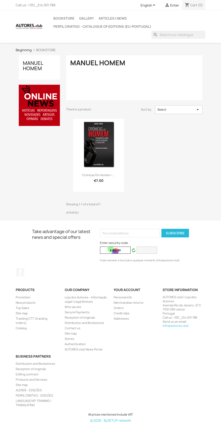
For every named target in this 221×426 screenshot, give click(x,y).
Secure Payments (77, 312)
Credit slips (122, 313)
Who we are (73, 307)
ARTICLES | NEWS (113, 18)
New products (26, 303)
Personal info (123, 297)
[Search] (178, 35)
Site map (22, 313)
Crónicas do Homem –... (98, 175)
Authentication (75, 344)
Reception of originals (80, 317)
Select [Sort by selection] (178, 109)
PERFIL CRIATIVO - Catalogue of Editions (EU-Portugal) (102, 26)
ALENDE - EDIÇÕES (29, 390)
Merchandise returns (128, 303)
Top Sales (22, 308)
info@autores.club (176, 326)
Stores (69, 339)
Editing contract (27, 374)
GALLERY (86, 18)
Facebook (20, 272)
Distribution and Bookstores (84, 323)
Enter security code (114, 243)
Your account (127, 290)
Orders (119, 308)
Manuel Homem (33, 66)
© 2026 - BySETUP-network (110, 420)
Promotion (23, 297)
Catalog (21, 328)
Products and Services (31, 380)
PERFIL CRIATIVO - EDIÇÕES (34, 395)
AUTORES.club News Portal (83, 349)
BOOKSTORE (63, 18)
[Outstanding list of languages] (149, 5)
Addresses (121, 318)
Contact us (72, 328)
